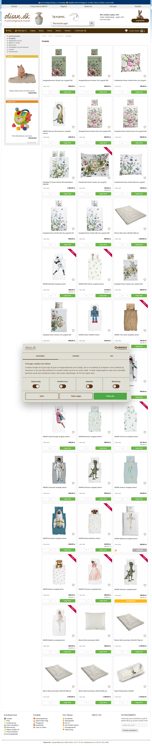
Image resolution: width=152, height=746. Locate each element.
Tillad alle (110, 396)
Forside (44, 36)
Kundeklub (138, 6)
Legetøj (32, 31)
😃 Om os (66, 723)
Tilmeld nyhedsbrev (130, 730)
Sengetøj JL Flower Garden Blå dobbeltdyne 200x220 (58, 183)
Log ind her (140, 20)
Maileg (41, 31)
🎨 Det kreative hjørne (71, 725)
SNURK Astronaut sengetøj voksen (55, 487)
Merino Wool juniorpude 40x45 (89, 640)
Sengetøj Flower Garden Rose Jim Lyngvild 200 (130, 131)
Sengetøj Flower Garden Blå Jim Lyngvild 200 (94, 233)
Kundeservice (88, 6)
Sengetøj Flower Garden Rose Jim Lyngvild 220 (95, 131)
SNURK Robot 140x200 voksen (89, 335)
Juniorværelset (59, 36)
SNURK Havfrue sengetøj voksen (125, 487)
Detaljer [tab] (76, 356)
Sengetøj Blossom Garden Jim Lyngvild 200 (93, 80)
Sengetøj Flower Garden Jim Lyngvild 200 (57, 335)
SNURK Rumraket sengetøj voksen (54, 538)
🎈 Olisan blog (68, 730)
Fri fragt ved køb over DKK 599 (38, 6)
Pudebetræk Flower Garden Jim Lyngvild (92, 182)
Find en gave (113, 6)
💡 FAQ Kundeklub (11, 732)
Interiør (49, 31)
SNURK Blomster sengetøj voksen (90, 436)
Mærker (58, 31)
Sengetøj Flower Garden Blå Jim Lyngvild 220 (58, 233)
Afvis (42, 396)
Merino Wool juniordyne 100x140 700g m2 (128, 640)
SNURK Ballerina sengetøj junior (54, 640)
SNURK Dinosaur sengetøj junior (125, 589)
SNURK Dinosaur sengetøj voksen (90, 487)
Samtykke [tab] (40, 356)
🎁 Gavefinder (38, 725)
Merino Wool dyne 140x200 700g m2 (126, 233)
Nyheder (68, 31)
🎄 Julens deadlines (11, 725)
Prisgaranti (63, 6)
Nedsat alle (11, 101)
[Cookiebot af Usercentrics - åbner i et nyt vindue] (116, 348)
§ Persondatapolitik (11, 734)
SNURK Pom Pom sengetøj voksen (126, 436)
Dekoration (12, 45)
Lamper (11, 49)
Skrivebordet (13, 51)
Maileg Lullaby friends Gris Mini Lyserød (22, 91)
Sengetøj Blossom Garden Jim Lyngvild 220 (58, 80)
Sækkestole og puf (15, 41)
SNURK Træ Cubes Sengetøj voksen (126, 335)
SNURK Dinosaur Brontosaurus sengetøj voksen (57, 132)
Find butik (14, 6)
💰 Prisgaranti (38, 723)
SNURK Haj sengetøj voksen (124, 386)
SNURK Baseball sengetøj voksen (54, 284)
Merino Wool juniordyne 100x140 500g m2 (57, 691)
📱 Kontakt (8, 718)
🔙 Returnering (9, 727)
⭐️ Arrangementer (69, 727)
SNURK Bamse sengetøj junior (53, 589)
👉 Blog (8, 31)
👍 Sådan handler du (11, 730)
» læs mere (46, 86)
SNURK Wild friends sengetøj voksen (91, 284)
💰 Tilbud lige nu (20, 31)
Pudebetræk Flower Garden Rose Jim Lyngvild (130, 80)
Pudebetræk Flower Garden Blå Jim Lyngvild (129, 182)
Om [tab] (111, 356)
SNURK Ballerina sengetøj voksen (126, 538)
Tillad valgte (76, 396)
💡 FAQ (7, 721)
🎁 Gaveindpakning (40, 718)
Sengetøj (12, 38)
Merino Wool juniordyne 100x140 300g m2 (93, 691)
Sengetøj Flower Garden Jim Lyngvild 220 (128, 284)
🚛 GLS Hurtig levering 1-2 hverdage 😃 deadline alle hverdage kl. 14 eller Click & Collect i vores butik (76, 3)
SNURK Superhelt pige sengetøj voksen (56, 436)
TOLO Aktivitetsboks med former (22, 136)
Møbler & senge (14, 43)
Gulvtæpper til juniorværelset (18, 47)
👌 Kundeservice (10, 723)
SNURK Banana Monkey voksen (89, 538)
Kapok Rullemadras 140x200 (124, 691)
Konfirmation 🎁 (80, 31)
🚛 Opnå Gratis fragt (40, 721)
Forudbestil (130, 601)
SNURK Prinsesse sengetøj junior (90, 589)
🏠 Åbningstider (68, 721)
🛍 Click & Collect (39, 727)
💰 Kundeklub (68, 718)
